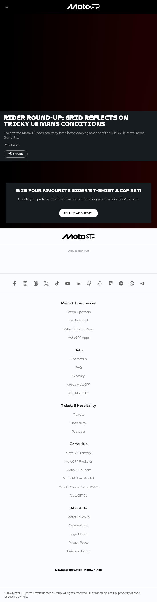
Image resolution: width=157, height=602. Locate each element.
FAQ (78, 367)
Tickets (78, 414)
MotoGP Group (79, 517)
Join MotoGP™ (78, 393)
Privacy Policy (79, 543)
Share (15, 154)
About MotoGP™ (78, 385)
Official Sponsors (78, 312)
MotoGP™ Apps (78, 338)
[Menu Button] (7, 7)
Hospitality (78, 423)
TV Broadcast (78, 320)
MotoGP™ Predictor (78, 461)
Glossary (78, 376)
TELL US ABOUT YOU (78, 213)
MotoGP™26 (78, 496)
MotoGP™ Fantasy (78, 453)
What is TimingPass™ (78, 329)
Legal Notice (79, 534)
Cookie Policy (78, 525)
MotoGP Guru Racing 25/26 (78, 487)
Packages (78, 432)
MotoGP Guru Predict (78, 478)
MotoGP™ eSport (78, 470)
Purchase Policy (78, 551)
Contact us (79, 359)
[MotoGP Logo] (83, 7)
